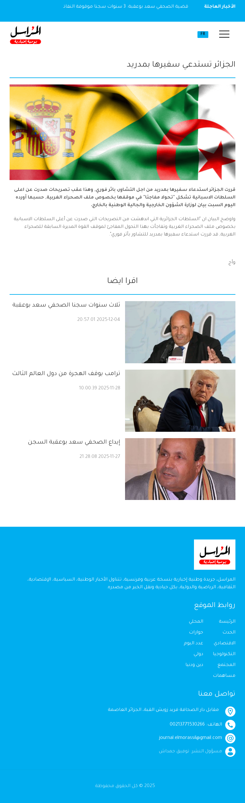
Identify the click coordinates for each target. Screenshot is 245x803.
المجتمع (226, 665)
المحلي (196, 622)
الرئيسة (227, 622)
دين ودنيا (194, 665)
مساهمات (224, 676)
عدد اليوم (193, 643)
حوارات (196, 632)
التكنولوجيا (224, 654)
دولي (198, 654)
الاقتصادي (224, 643)
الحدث (228, 632)
